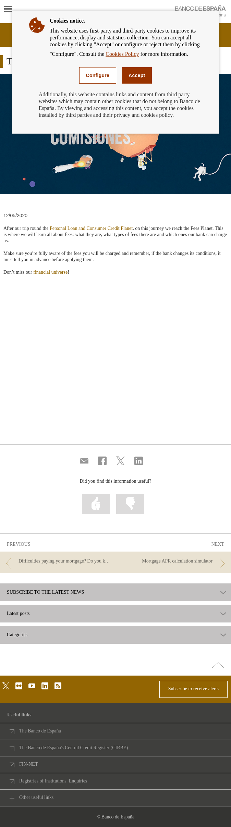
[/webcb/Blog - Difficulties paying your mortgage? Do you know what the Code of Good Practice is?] (57, 561)
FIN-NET (28, 764)
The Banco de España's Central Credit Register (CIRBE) (73, 747)
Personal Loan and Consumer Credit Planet (91, 228)
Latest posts (18, 613)
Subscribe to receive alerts (193, 688)
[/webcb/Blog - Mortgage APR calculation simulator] (174, 561)
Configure (98, 75)
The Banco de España (40, 730)
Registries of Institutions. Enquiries (53, 780)
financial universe (50, 272)
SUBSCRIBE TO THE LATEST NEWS (45, 592)
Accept (137, 75)
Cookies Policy (122, 54)
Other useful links (36, 797)
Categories (17, 634)
